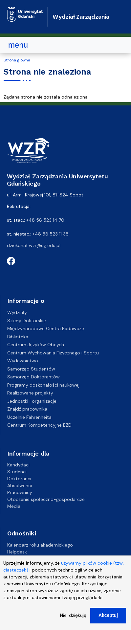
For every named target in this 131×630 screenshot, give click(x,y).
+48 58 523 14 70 (45, 220)
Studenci (17, 472)
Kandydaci (18, 465)
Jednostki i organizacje (31, 401)
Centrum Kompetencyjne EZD (39, 425)
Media (13, 506)
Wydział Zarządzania (81, 16)
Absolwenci (19, 485)
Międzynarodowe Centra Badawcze (45, 328)
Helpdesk (17, 552)
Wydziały (17, 312)
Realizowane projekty (30, 393)
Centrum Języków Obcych (35, 345)
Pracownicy (19, 492)
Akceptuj (108, 616)
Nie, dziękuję (73, 616)
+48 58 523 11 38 (51, 234)
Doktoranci (19, 479)
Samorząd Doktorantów (33, 377)
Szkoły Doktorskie (26, 321)
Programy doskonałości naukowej (43, 385)
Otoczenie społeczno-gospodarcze (46, 499)
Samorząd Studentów (31, 369)
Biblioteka (17, 337)
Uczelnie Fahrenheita (29, 417)
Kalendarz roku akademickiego (40, 545)
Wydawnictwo (22, 361)
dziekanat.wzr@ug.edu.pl (33, 245)
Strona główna (17, 60)
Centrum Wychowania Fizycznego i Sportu (53, 353)
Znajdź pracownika (27, 409)
